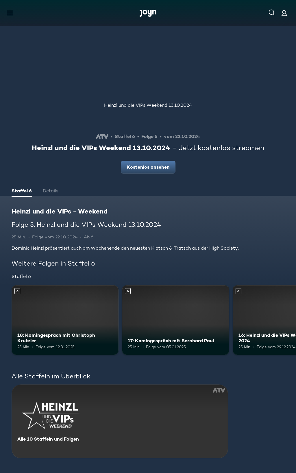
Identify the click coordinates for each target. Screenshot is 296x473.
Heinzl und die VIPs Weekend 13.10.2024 (148, 105)
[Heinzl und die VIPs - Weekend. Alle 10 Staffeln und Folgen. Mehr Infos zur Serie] (120, 421)
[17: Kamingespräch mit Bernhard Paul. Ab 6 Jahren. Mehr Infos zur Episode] (175, 320)
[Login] (284, 13)
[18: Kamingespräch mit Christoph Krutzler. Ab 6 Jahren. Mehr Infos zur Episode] (65, 320)
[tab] (21, 191)
